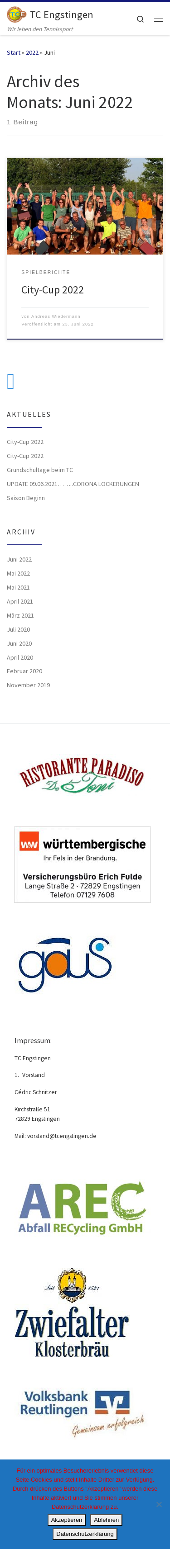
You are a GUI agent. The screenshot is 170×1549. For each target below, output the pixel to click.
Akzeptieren (67, 1519)
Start (13, 52)
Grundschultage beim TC (40, 470)
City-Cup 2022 (52, 289)
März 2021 (20, 615)
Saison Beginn (26, 498)
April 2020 (20, 657)
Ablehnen (106, 1519)
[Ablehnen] (158, 1504)
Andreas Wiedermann (56, 316)
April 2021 (20, 601)
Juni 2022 (19, 559)
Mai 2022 (18, 573)
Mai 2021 (18, 587)
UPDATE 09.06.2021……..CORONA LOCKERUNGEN (73, 484)
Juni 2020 (19, 643)
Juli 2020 (18, 629)
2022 (32, 52)
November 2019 (28, 685)
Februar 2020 (24, 671)
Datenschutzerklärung (84, 1533)
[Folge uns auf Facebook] (11, 381)
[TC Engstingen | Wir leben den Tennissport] (17, 13)
